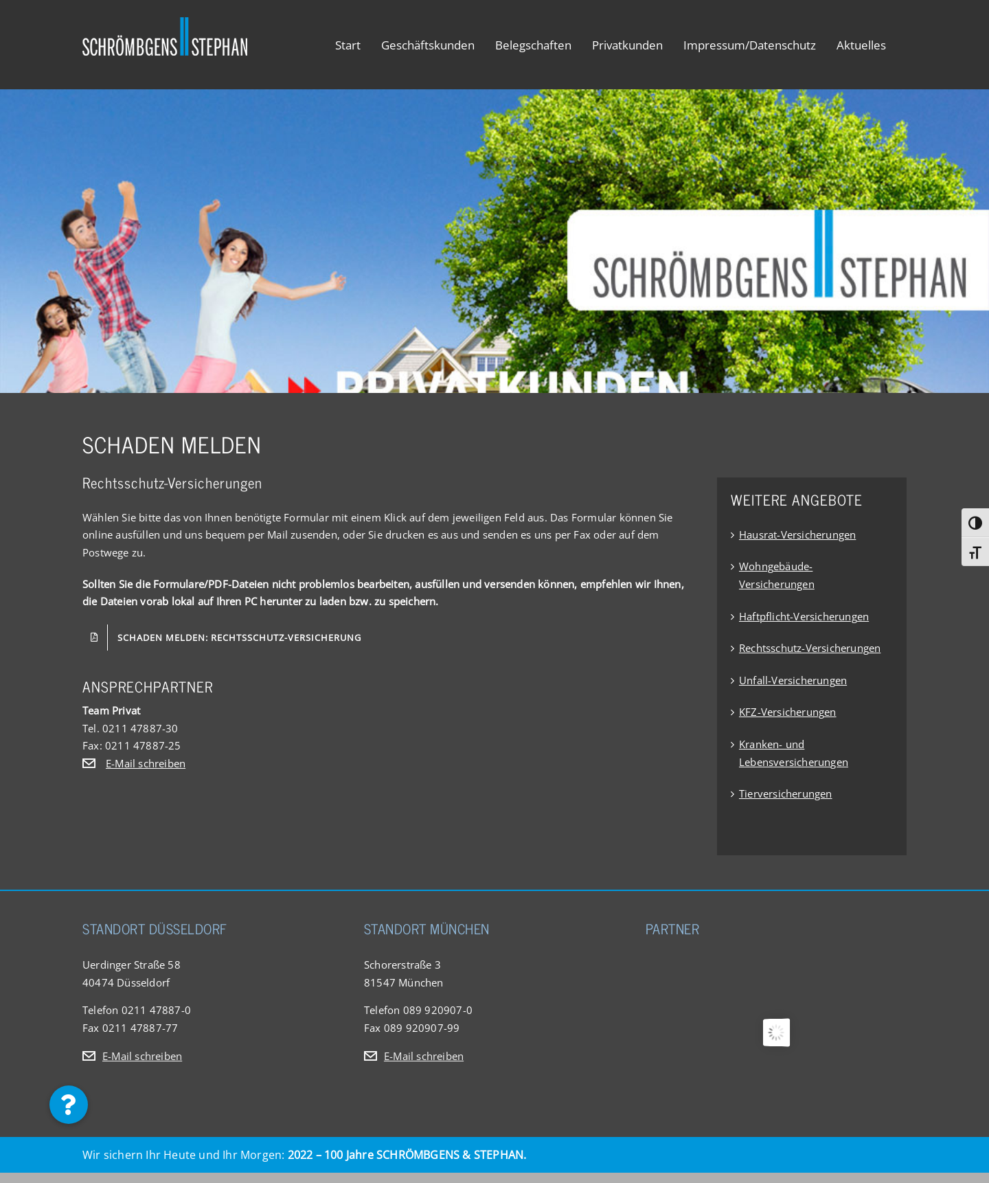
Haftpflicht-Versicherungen (804, 616)
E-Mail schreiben (145, 763)
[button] (68, 1104)
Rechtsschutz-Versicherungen (809, 648)
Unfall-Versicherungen (793, 680)
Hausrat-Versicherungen (797, 534)
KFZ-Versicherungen (788, 712)
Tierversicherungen (785, 793)
